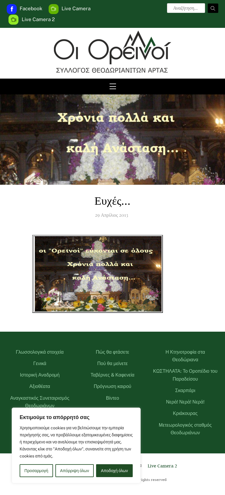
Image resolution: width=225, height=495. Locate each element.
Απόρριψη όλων (74, 470)
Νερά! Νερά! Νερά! (185, 402)
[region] (76, 445)
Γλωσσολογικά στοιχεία (40, 352)
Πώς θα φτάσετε (112, 352)
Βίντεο (112, 398)
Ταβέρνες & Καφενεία (112, 375)
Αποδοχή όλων (114, 470)
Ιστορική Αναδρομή (40, 375)
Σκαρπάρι (185, 390)
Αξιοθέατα (39, 386)
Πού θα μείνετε (112, 363)
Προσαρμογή (36, 470)
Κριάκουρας (185, 413)
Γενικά (39, 363)
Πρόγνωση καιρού (112, 386)
